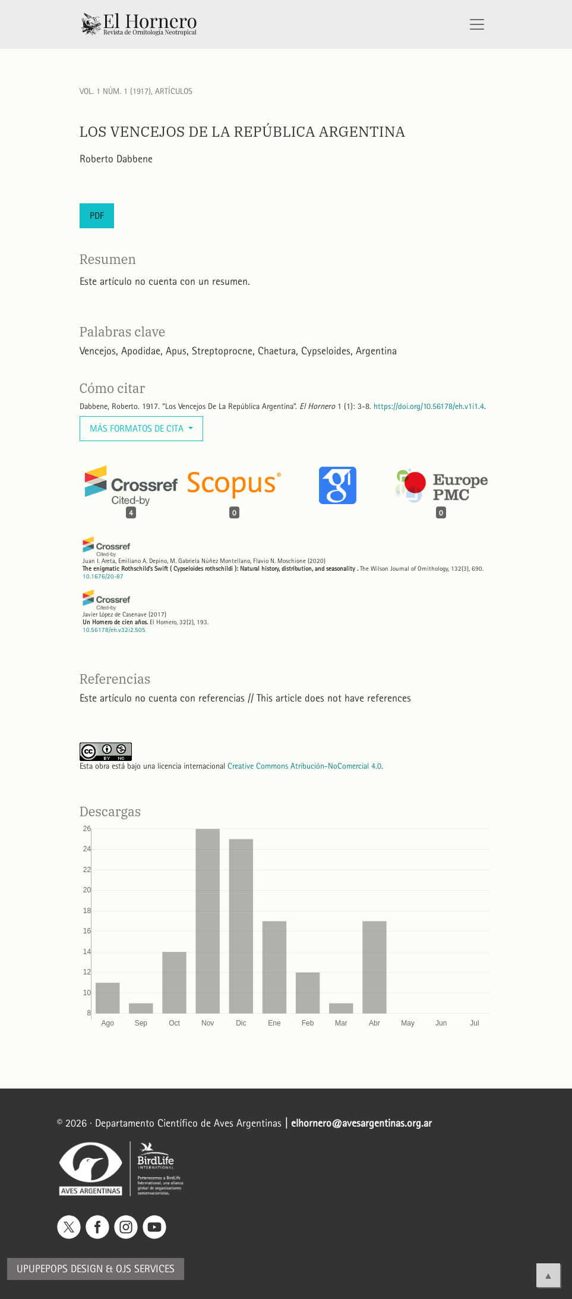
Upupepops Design (60, 1269)
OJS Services (145, 1269)
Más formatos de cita (138, 428)
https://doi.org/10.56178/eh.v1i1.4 (429, 406)
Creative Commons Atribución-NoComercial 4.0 (304, 766)
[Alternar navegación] (477, 24)
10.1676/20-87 (103, 576)
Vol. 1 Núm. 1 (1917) (115, 91)
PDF (97, 215)
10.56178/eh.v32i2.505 (114, 630)
